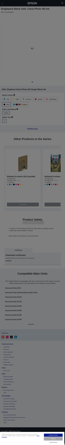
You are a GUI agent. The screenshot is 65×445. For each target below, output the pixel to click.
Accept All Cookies (53, 435)
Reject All (53, 438)
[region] (32, 438)
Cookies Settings (53, 442)
